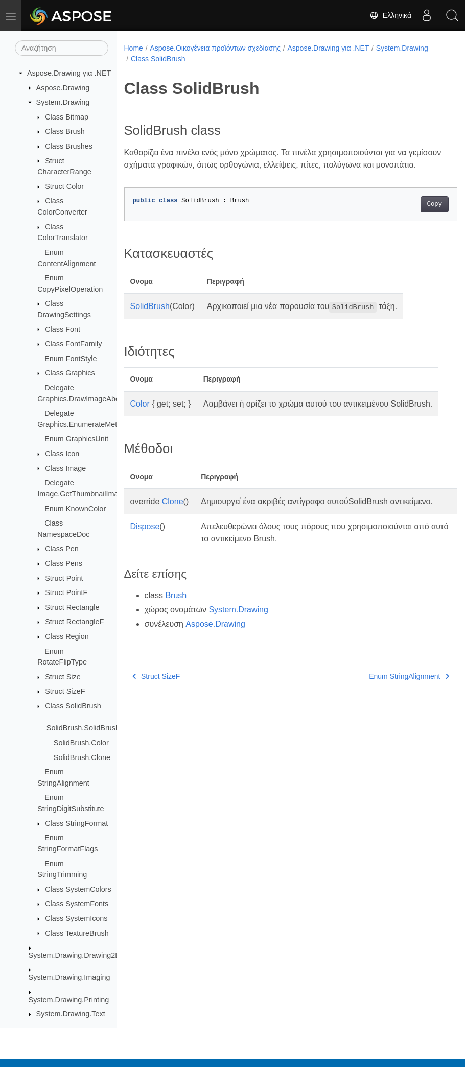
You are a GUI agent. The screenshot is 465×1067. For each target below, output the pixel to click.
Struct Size (63, 677)
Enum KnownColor (75, 509)
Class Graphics (70, 373)
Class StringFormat (76, 823)
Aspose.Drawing (63, 88)
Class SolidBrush (73, 706)
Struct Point (64, 578)
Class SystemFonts (76, 903)
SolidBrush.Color (81, 743)
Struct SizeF (65, 691)
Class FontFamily (73, 344)
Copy (411, 216)
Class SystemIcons (76, 918)
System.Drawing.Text (70, 1014)
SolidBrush (150, 318)
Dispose (145, 563)
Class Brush (65, 131)
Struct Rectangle (72, 607)
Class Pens (63, 563)
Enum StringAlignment (385, 713)
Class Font (62, 329)
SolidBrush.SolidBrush (83, 728)
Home (133, 48)
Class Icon (62, 453)
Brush (176, 632)
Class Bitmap (66, 117)
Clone (172, 525)
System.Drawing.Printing (69, 999)
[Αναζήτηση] (61, 48)
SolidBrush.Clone (82, 757)
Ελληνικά (390, 15)
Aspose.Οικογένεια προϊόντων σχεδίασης (215, 48)
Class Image (65, 468)
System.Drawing (63, 102)
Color (140, 416)
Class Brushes (68, 146)
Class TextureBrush (77, 933)
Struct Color (64, 186)
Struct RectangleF (74, 622)
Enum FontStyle (70, 358)
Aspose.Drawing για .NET (69, 73)
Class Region (67, 636)
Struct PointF (66, 592)
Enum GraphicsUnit (76, 439)
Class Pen (62, 548)
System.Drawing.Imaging (69, 977)
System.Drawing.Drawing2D (75, 955)
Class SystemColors (78, 889)
